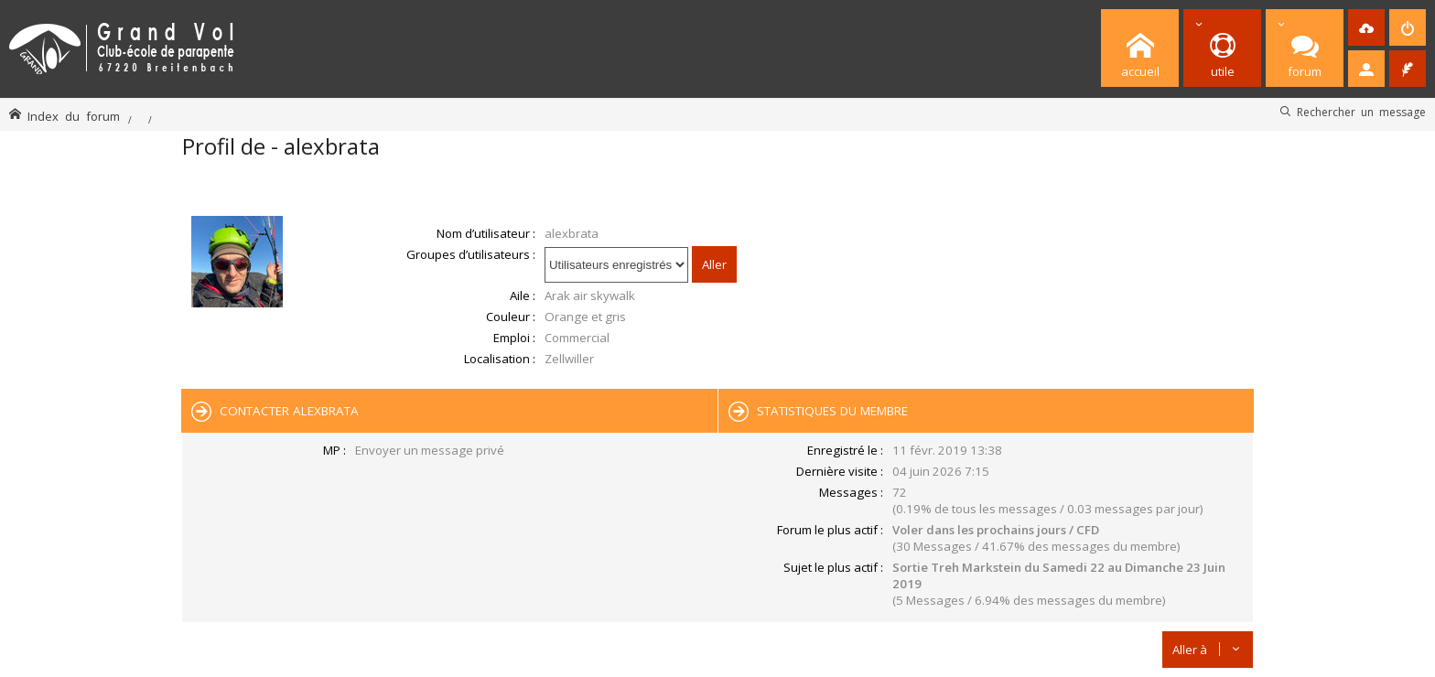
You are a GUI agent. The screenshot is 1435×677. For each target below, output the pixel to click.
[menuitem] (1366, 27)
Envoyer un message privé (429, 450)
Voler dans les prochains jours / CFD (995, 529)
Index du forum (73, 116)
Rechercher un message (1361, 111)
